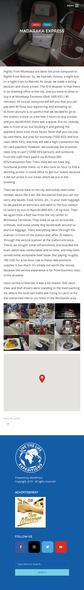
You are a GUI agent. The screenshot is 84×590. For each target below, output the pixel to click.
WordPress (36, 477)
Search (42, 572)
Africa (36, 25)
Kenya (47, 25)
